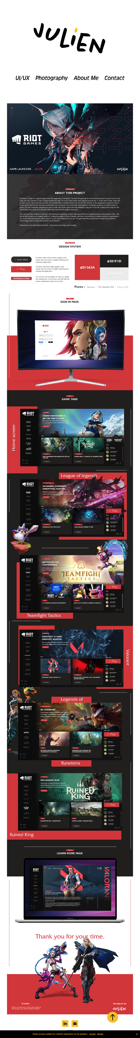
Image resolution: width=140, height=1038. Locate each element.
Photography (52, 78)
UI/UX (23, 78)
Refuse (100, 1034)
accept (93, 1034)
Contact (114, 78)
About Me (86, 78)
